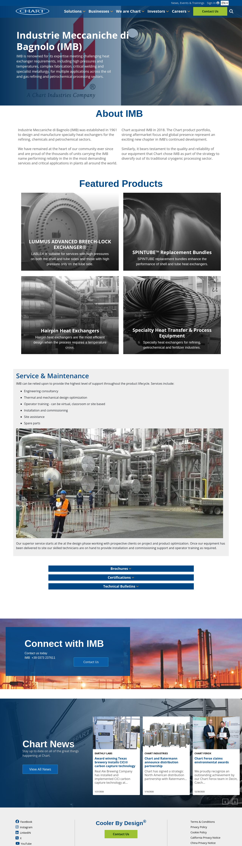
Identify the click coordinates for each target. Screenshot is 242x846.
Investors (158, 11)
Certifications (121, 577)
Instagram (24, 827)
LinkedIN (23, 832)
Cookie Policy (199, 832)
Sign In (213, 3)
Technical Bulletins (121, 586)
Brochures (121, 568)
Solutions (74, 11)
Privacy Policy (199, 827)
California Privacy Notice (205, 837)
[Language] (225, 3)
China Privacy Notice (203, 843)
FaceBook (24, 822)
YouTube (24, 843)
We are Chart (130, 11)
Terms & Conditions (203, 822)
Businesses (100, 11)
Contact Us (210, 11)
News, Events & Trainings (187, 3)
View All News (40, 769)
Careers (181, 11)
